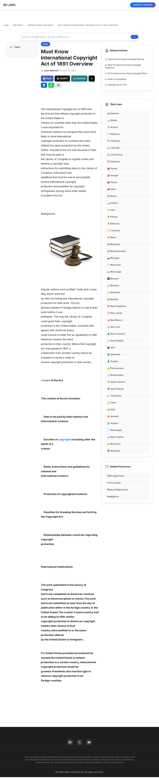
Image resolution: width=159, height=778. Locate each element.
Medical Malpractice (117, 490)
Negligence (113, 497)
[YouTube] (89, 743)
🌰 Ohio (111, 348)
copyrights (65, 440)
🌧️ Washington (114, 431)
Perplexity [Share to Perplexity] (79, 79)
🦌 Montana (113, 286)
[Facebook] (70, 743)
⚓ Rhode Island (115, 376)
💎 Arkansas (113, 135)
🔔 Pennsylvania (115, 369)
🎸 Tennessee (114, 396)
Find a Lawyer (114, 483)
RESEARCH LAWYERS (142, 5)
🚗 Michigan (113, 259)
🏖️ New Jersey (114, 314)
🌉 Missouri (113, 279)
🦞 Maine (111, 238)
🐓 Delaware (113, 162)
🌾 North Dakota (115, 341)
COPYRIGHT (18, 25)
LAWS (6, 25)
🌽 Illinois (112, 197)
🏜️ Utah (111, 410)
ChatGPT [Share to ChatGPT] (62, 79)
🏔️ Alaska (112, 121)
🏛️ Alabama (113, 114)
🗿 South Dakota (115, 389)
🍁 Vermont (113, 417)
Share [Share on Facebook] (47, 79)
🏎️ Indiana (112, 204)
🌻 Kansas (112, 217)
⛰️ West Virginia (115, 438)
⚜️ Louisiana (113, 231)
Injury (45, 45)
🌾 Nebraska (113, 293)
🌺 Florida (112, 169)
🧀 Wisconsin (114, 445)
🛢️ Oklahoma (113, 355)
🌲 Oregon (112, 362)
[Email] (58, 86)
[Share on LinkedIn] (44, 86)
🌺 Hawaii (112, 183)
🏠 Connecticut (115, 155)
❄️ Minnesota (114, 265)
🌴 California (113, 142)
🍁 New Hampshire (116, 307)
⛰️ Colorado (113, 149)
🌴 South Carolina (116, 383)
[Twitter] (79, 743)
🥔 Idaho (111, 190)
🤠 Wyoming (113, 451)
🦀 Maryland (113, 245)
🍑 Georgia (112, 176)
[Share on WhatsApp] (51, 86)
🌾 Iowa (111, 210)
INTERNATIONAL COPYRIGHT (41, 25)
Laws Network (51, 71)
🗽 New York (113, 328)
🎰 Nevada (112, 300)
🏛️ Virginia (112, 424)
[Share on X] (92, 79)
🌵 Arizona (112, 128)
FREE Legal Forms (115, 476)
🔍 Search (128, 37)
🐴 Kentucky (113, 224)
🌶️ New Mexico (114, 321)
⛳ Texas (111, 403)
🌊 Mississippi (114, 272)
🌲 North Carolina (116, 334)
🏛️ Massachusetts (116, 252)
